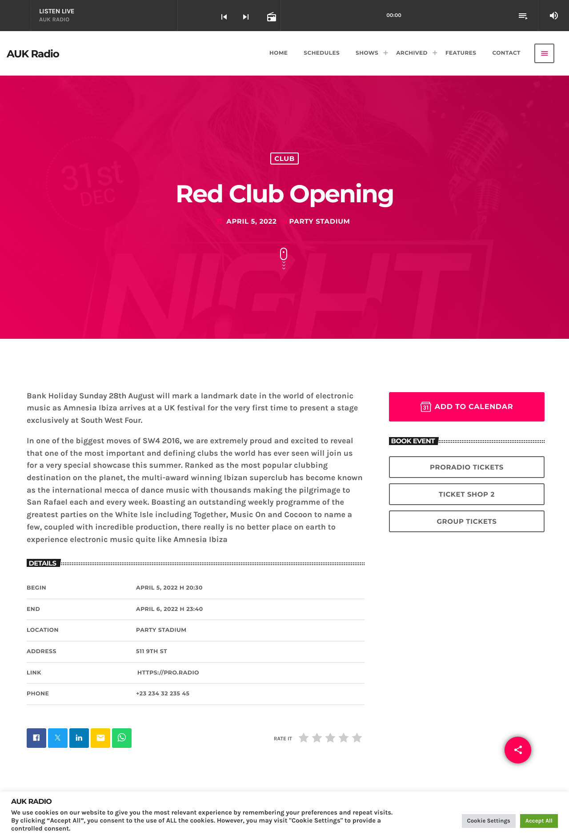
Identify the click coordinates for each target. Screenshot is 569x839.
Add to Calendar (467, 406)
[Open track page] (270, 16)
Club (284, 158)
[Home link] (33, 53)
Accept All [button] (539, 821)
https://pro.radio (168, 673)
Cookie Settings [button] (488, 821)
